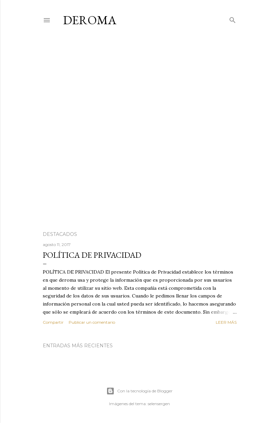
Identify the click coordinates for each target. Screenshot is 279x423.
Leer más (226, 322)
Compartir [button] (53, 322)
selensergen (159, 403)
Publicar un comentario (92, 322)
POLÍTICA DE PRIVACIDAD (92, 255)
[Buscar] (233, 18)
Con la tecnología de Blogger (139, 391)
